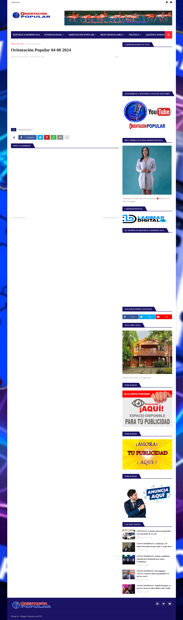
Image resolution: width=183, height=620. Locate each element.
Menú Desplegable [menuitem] (111, 35)
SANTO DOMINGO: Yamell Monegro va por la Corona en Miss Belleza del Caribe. (154, 586)
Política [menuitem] (134, 35)
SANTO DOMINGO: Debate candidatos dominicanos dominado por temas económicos (153, 559)
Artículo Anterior (19, 217)
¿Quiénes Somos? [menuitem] (155, 35)
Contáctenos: (15, 2)
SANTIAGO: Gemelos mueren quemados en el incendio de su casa (154, 532)
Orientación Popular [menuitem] (81, 35)
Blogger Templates (27, 616)
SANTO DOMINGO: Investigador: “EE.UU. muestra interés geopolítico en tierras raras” (153, 573)
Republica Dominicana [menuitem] (26, 35)
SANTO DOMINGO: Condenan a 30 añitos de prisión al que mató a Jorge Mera (154, 544)
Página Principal (17, 44)
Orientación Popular (33, 44)
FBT (40, 616)
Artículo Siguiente (110, 217)
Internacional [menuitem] (53, 35)
